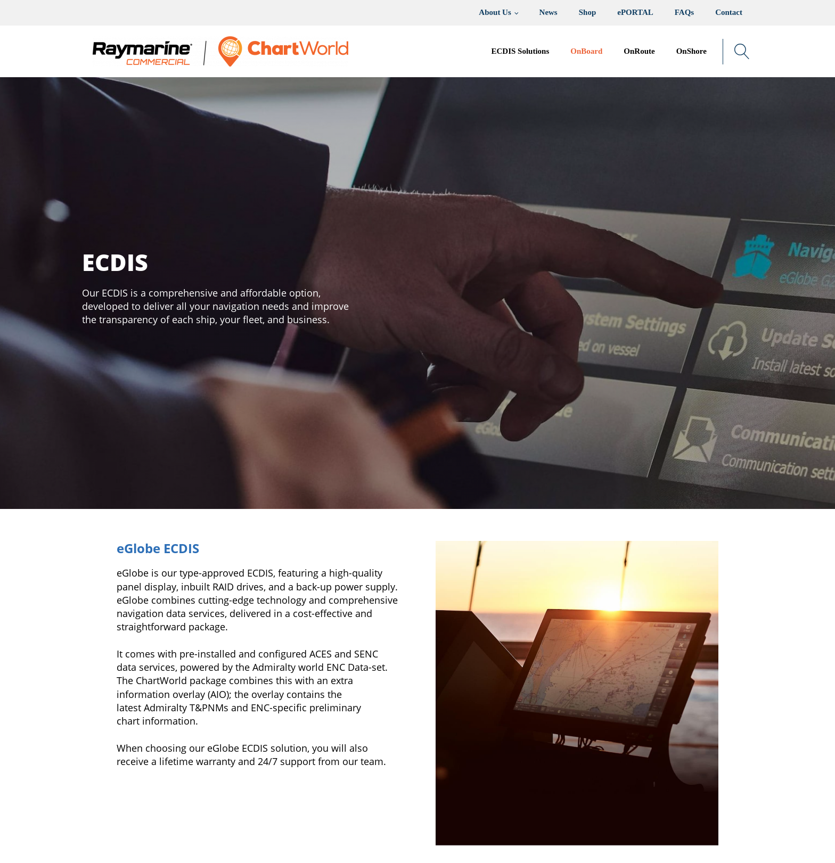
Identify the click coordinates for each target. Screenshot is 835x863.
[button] (586, 52)
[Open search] (742, 51)
